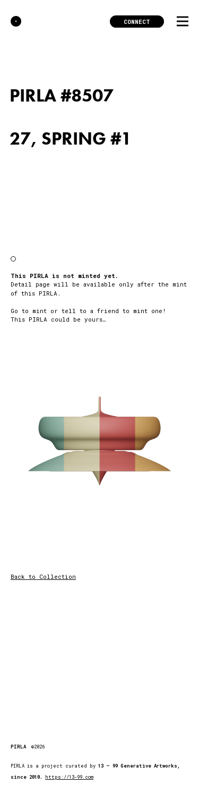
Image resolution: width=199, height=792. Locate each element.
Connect (137, 22)
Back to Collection (43, 576)
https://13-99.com (69, 777)
